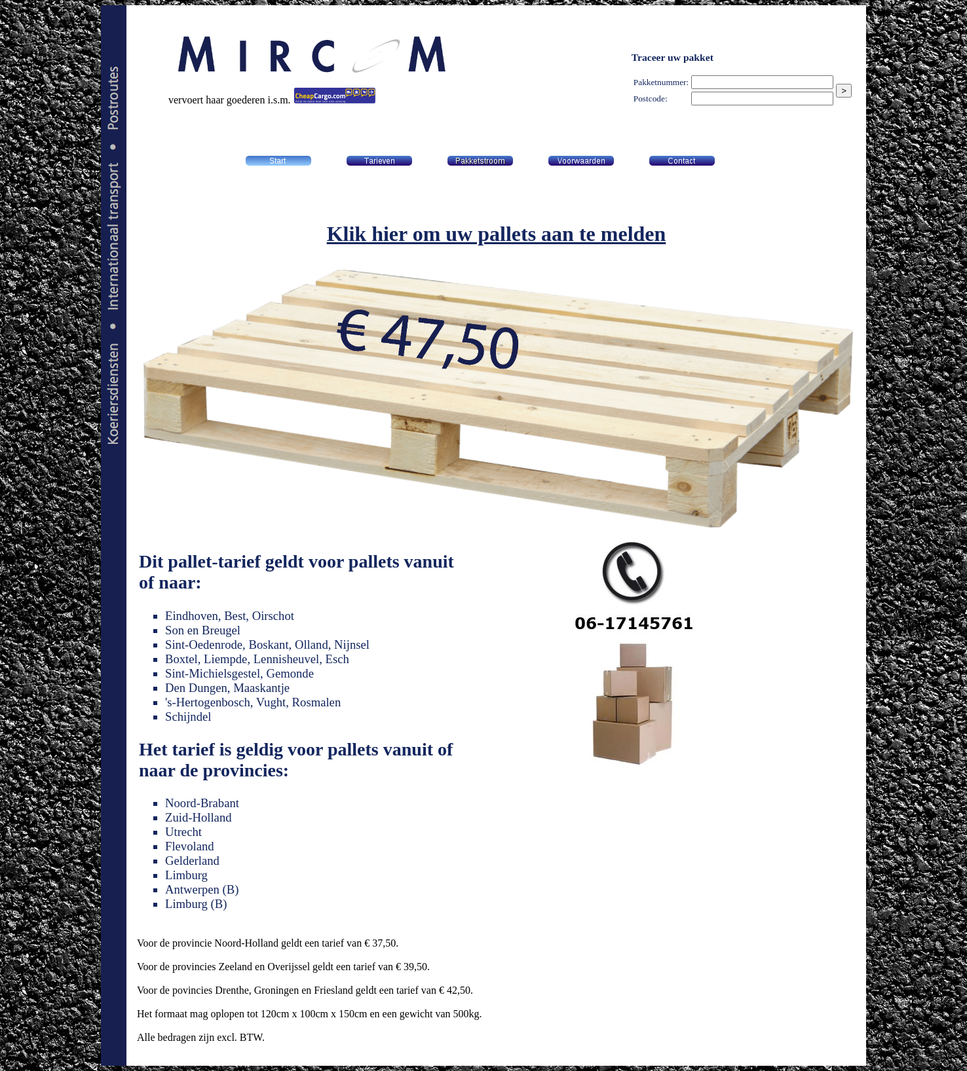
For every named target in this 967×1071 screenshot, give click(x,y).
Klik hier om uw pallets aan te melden (496, 233)
